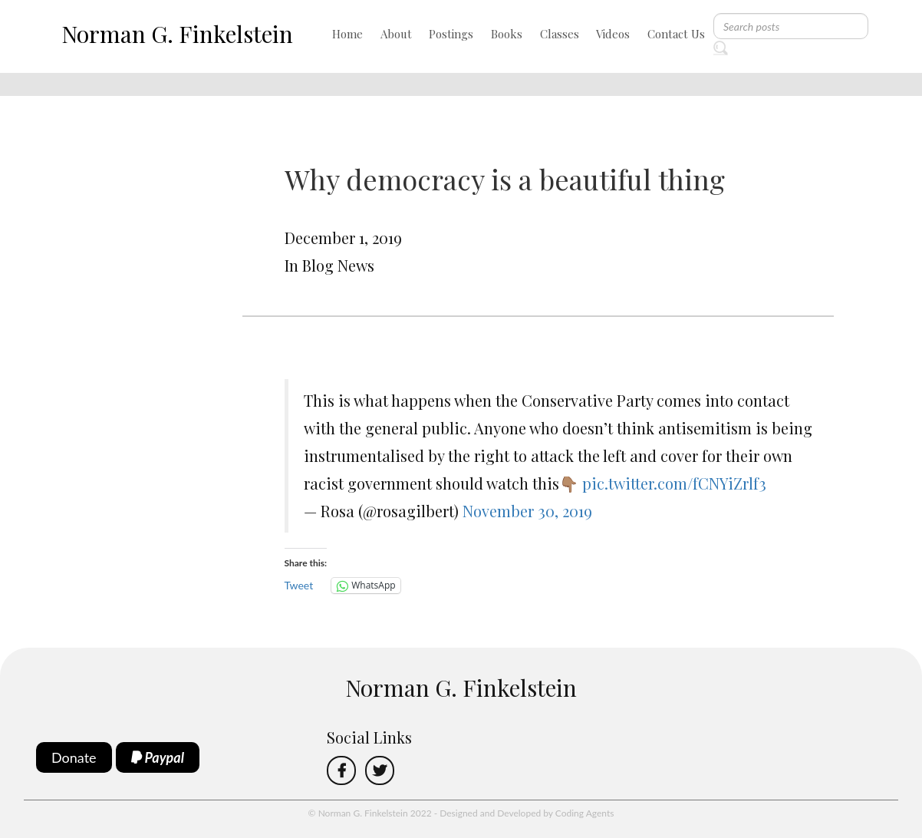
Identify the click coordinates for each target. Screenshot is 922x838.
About (396, 33)
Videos (613, 33)
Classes (559, 33)
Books (506, 33)
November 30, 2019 (527, 510)
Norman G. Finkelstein (177, 33)
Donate (74, 757)
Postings (451, 33)
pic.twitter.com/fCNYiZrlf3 (674, 483)
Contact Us (676, 33)
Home (347, 33)
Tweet (299, 585)
